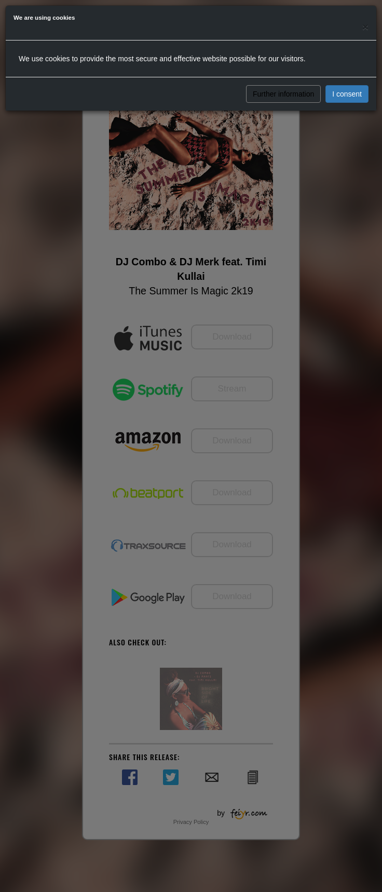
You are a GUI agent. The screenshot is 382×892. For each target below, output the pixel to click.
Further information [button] (283, 94)
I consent (347, 94)
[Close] (365, 26)
